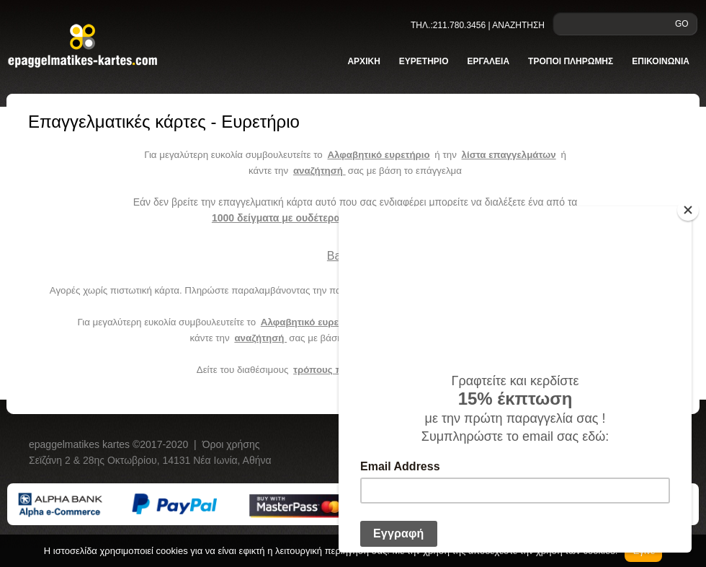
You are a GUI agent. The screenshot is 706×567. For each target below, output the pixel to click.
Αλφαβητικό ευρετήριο (378, 154)
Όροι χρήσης (231, 444)
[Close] (688, 210)
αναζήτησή (319, 170)
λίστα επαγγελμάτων (509, 154)
